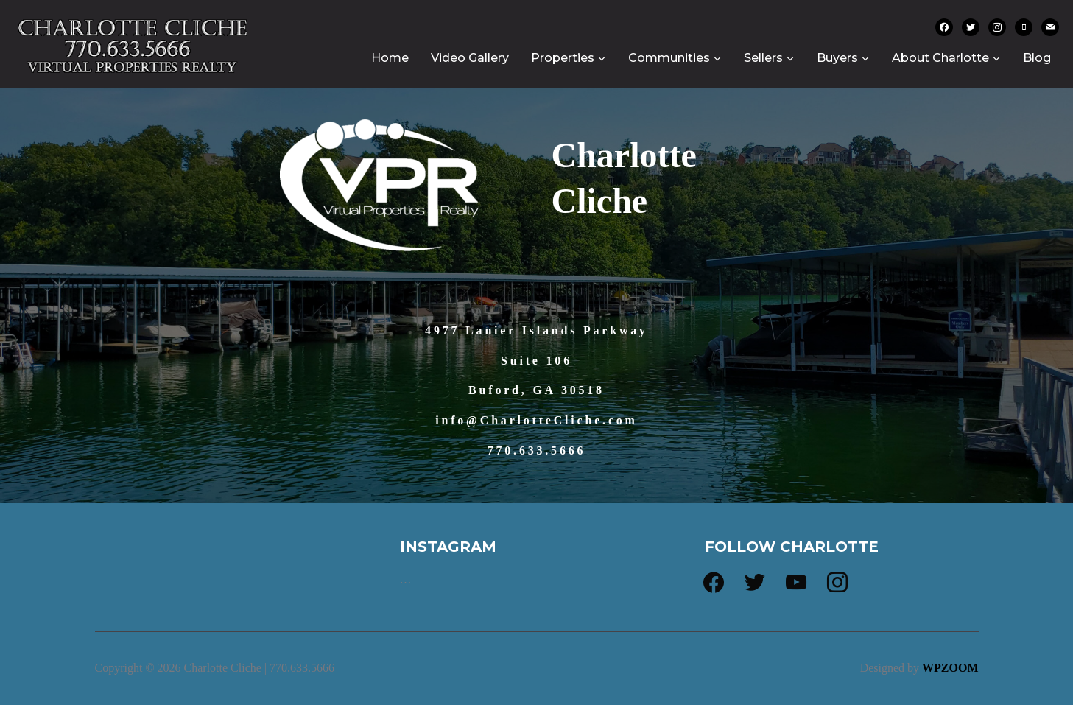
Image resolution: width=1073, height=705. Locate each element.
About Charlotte (940, 58)
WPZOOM (950, 668)
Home (390, 58)
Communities (669, 58)
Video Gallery (470, 58)
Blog (1037, 58)
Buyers (837, 58)
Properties (562, 58)
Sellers (763, 58)
